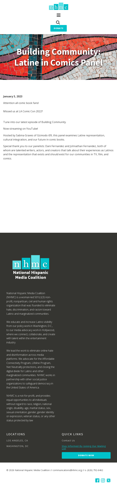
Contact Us (68, 440)
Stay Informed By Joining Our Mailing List (84, 447)
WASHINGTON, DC (17, 446)
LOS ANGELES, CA (17, 440)
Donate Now (86, 455)
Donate (58, 28)
